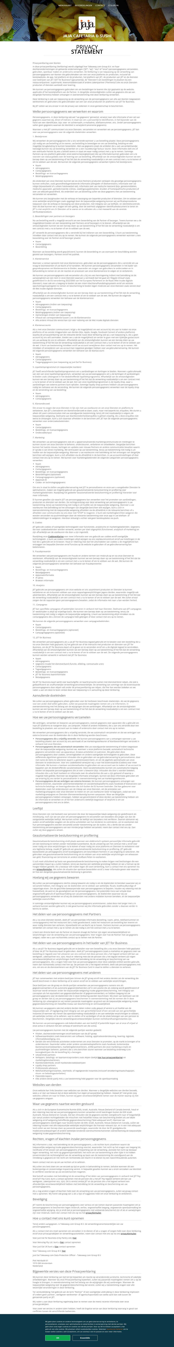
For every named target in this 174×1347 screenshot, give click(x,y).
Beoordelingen (83, 5)
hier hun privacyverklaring (110, 1057)
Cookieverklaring (56, 536)
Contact (100, 5)
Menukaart (65, 5)
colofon (113, 5)
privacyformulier (44, 869)
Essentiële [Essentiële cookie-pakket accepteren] (85, 1338)
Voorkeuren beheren (115, 1329)
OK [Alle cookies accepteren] (57, 1338)
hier (75, 1238)
